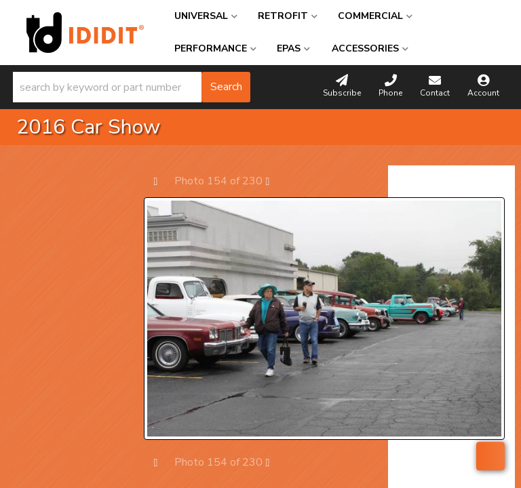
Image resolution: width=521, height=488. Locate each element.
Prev (162, 180)
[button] (131, 87)
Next (274, 180)
